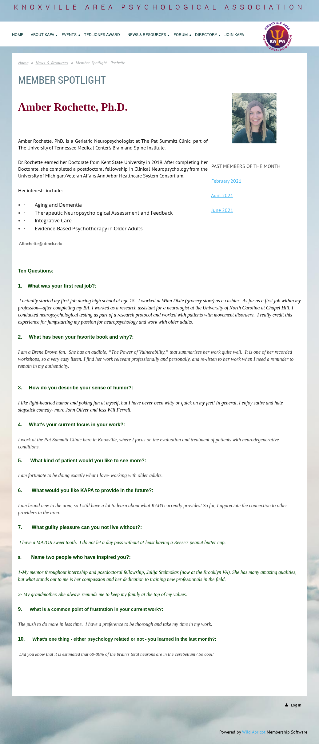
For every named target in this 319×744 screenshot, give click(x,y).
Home (23, 63)
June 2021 (222, 210)
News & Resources (52, 63)
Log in (296, 705)
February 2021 (226, 181)
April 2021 (222, 195)
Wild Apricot (253, 732)
